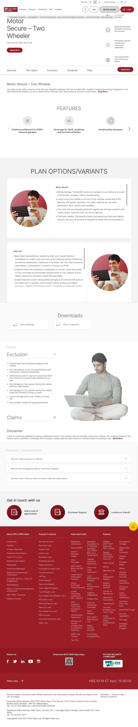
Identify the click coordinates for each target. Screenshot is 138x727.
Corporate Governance (17, 557)
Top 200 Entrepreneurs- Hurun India (109, 614)
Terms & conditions (108, 701)
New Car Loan (45, 611)
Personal (23, 9)
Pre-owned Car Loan (48, 615)
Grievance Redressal (16, 573)
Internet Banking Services (123, 578)
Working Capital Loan (48, 608)
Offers (122, 573)
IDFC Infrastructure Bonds (93, 590)
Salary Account (45, 569)
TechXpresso (108, 608)
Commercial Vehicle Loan (50, 623)
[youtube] (30, 666)
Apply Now (14, 54)
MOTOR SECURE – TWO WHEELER (99, 22)
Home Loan (44, 557)
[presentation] (9, 133)
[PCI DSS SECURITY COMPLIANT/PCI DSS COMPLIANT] (113, 668)
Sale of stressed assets (75, 558)
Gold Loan (43, 627)
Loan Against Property (48, 592)
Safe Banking (12, 589)
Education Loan (45, 604)
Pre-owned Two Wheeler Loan (52, 600)
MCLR (105, 571)
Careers (10, 550)
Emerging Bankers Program (123, 630)
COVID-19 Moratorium (108, 596)
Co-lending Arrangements (93, 639)
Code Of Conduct (14, 561)
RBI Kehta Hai (109, 575)
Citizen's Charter (14, 603)
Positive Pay (92, 603)
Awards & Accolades (16, 565)
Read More (103, 96)
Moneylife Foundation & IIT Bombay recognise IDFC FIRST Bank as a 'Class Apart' (93, 553)
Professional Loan (46, 565)
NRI (50, 9)
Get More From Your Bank (123, 607)
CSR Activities (75, 565)
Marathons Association (108, 603)
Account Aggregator (124, 619)
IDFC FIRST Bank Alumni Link (92, 623)
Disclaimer (104, 699)
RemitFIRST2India (127, 614)
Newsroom (11, 569)
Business (32, 9)
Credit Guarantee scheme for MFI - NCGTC (77, 599)
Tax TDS (74, 644)
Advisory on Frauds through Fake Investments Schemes (76, 630)
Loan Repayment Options (108, 581)
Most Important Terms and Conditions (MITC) (75, 610)
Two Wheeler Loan (47, 596)
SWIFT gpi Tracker (75, 639)
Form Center (108, 567)
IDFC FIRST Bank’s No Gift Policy (77, 572)
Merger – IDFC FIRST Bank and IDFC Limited (108, 549)
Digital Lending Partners (90, 632)
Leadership (11, 546)
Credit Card (42, 9)
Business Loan (45, 561)
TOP (133, 531)
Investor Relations (14, 553)
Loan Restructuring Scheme (93, 582)
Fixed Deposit (45, 584)
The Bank (58, 9)
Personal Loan (45, 550)
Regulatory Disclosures (76, 547)
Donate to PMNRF (123, 592)
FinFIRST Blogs (123, 567)
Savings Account (46, 546)
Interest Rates (122, 561)
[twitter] (15, 666)
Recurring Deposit (46, 588)
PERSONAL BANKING (18, 22)
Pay (94, 9)
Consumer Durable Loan (49, 573)
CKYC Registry (90, 616)
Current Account (46, 577)
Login (127, 9)
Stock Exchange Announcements (78, 589)
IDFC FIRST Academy (16, 599)
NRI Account (44, 619)
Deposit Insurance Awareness (92, 565)
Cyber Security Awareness (124, 599)
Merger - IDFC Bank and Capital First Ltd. (108, 559)
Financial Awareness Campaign (92, 609)
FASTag (42, 581)
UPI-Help (123, 624)
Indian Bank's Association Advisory (77, 581)
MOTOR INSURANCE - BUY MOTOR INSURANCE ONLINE (62, 22)
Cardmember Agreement (77, 620)
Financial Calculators (124, 586)
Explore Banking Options (106, 589)
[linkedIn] (22, 666)
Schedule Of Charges (124, 547)
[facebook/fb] (8, 666)
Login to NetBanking (92, 598)
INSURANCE (33, 22)
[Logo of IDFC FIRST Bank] (11, 9)
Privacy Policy (118, 699)
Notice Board (77, 552)
